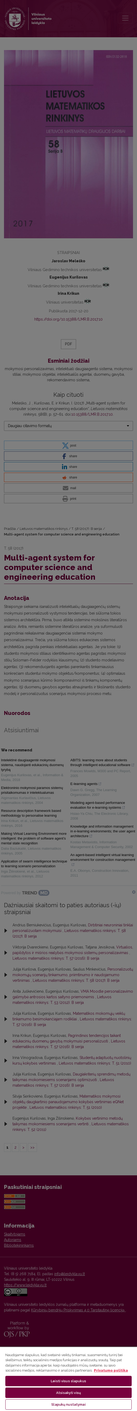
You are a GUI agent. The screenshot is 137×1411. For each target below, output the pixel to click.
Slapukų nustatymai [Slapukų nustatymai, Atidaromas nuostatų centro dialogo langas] (68, 1404)
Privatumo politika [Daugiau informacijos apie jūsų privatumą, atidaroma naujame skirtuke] (111, 1370)
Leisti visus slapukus (68, 1381)
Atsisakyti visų (68, 1393)
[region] (68, 1379)
